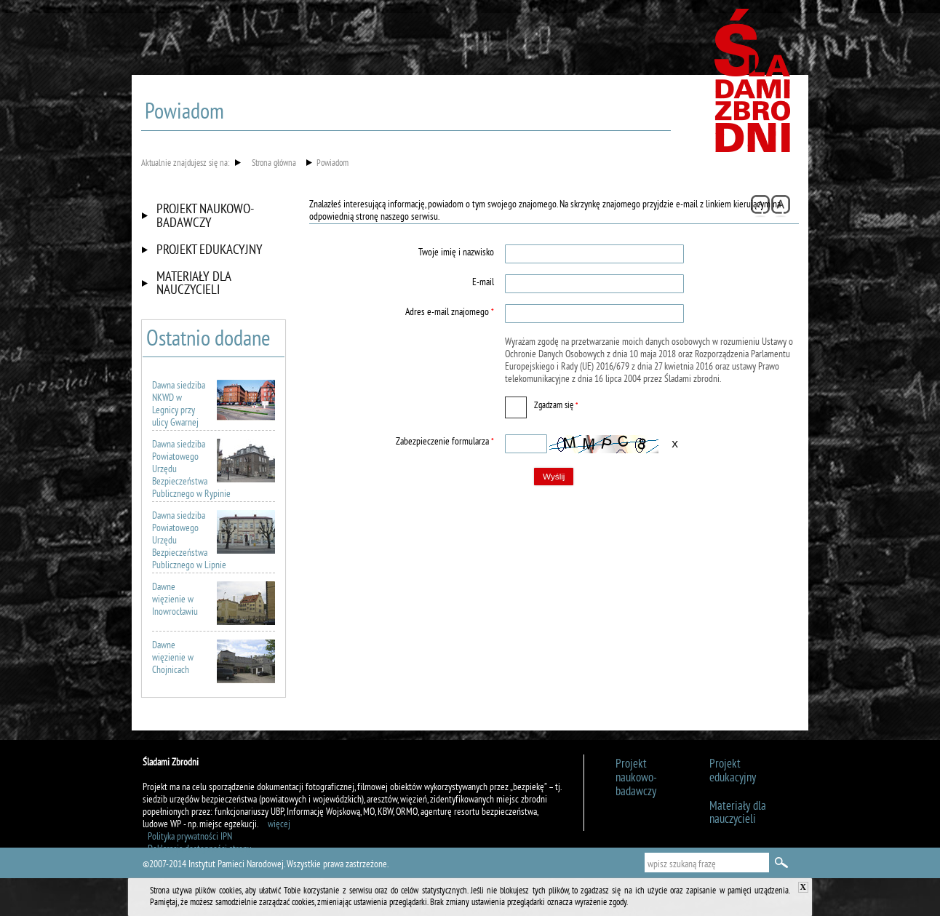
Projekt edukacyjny (209, 251)
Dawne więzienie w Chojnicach (213, 658)
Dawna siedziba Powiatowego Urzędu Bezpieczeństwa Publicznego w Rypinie (213, 470)
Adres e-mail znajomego (403, 312)
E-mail (483, 282)
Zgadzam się (541, 404)
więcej (279, 825)
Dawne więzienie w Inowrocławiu (213, 599)
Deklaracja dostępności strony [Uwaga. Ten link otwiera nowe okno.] (199, 849)
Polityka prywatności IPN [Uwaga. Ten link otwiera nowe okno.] (190, 837)
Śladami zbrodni (754, 86)
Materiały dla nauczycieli (193, 284)
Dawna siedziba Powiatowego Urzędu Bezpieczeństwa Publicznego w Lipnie (213, 541)
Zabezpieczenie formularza (403, 442)
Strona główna (274, 164)
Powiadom (332, 164)
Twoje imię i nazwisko (456, 253)
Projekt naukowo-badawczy (205, 216)
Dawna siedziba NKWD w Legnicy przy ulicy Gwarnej (213, 404)
